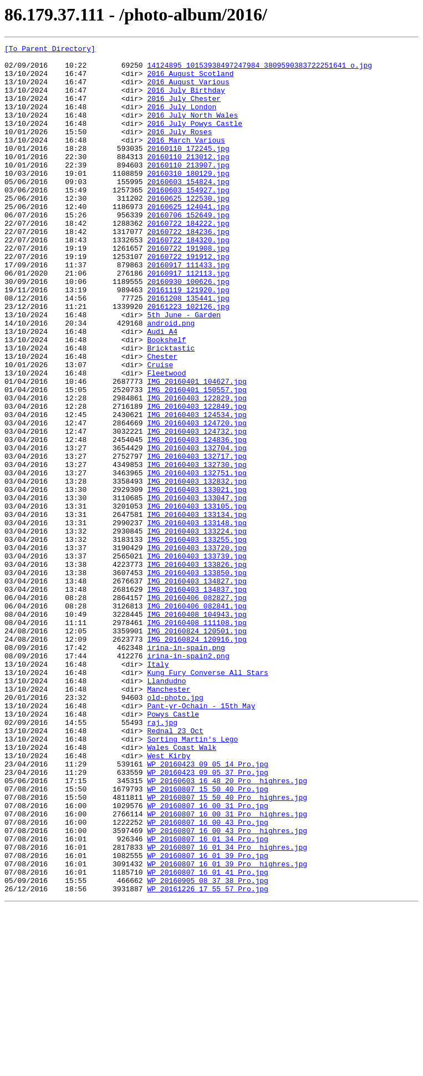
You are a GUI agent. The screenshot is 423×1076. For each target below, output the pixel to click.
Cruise (160, 429)
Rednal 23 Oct (175, 869)
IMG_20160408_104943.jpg (196, 729)
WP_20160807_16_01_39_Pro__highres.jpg (227, 1028)
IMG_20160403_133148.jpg (196, 619)
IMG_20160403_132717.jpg (196, 539)
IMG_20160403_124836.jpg (196, 519)
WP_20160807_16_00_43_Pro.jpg (207, 978)
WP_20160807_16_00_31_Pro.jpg (207, 958)
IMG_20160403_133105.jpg (196, 599)
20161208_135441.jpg (188, 349)
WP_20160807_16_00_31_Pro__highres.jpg (227, 968)
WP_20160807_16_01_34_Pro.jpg (207, 998)
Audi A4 (162, 389)
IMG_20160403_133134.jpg (196, 609)
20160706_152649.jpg (188, 250)
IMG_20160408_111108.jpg (196, 739)
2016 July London (181, 120)
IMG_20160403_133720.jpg (196, 649)
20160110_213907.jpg (188, 190)
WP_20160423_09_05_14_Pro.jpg (207, 908)
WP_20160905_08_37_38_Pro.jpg (207, 1048)
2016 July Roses (179, 150)
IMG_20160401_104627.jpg (196, 449)
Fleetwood (166, 439)
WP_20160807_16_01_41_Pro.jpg (207, 1038)
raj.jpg (162, 859)
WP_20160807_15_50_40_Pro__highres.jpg (227, 948)
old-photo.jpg (175, 829)
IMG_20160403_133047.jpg (196, 589)
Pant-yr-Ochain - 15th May (201, 839)
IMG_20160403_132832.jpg (196, 569)
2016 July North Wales (192, 130)
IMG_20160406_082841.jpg (196, 719)
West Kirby (168, 899)
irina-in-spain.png (186, 769)
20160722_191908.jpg (188, 290)
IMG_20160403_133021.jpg (196, 579)
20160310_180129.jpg (188, 200)
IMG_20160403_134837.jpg (196, 699)
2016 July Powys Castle (194, 140)
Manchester (168, 819)
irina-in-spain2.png (188, 779)
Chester (162, 419)
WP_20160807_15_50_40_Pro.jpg (207, 938)
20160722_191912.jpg (188, 299)
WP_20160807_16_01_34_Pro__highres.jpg (227, 1008)
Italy (158, 789)
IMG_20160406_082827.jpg (196, 709)
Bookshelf (166, 399)
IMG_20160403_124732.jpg (196, 509)
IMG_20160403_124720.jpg (196, 499)
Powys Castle (173, 849)
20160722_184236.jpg (188, 270)
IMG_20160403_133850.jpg (196, 679)
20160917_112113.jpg (188, 319)
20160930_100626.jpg (188, 329)
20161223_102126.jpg (188, 359)
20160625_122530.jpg (188, 230)
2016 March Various (186, 160)
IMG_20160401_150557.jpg (196, 459)
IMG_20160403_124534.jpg (196, 489)
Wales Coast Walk (181, 889)
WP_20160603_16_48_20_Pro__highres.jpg (227, 928)
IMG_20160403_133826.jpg (196, 669)
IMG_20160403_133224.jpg (196, 629)
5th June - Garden (184, 369)
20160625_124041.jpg (188, 240)
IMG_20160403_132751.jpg (196, 559)
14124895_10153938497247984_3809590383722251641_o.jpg (259, 70)
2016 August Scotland (190, 80)
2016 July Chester (184, 110)
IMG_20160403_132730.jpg (196, 549)
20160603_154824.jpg (188, 210)
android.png (171, 379)
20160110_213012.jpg (188, 180)
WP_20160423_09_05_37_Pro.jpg (207, 918)
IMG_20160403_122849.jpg (196, 479)
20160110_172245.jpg (188, 170)
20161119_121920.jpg (188, 339)
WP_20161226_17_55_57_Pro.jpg (207, 1058)
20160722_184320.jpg (188, 280)
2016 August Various (188, 90)
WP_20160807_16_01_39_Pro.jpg (207, 1018)
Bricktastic (171, 409)
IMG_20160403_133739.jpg (196, 659)
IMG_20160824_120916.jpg (196, 759)
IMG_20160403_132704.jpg (196, 529)
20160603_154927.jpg (188, 220)
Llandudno (166, 809)
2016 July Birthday (186, 100)
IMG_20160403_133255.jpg (196, 639)
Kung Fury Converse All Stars (207, 799)
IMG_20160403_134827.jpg (196, 689)
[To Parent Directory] (49, 50)
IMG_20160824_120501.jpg (196, 749)
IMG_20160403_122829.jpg (196, 469)
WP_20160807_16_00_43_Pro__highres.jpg (227, 988)
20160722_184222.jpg (188, 260)
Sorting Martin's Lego (192, 879)
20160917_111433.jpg (188, 309)
